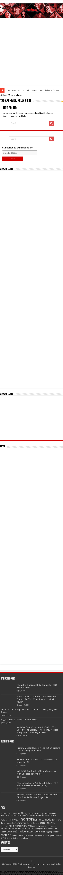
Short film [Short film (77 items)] (11, 832)
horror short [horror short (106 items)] (46, 823)
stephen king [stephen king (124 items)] (42, 831)
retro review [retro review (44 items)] (12, 829)
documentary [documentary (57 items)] (13, 816)
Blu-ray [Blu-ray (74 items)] (24, 813)
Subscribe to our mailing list (17, 147)
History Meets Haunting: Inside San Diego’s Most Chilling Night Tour (32, 90)
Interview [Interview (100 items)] (28, 826)
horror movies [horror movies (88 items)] (19, 823)
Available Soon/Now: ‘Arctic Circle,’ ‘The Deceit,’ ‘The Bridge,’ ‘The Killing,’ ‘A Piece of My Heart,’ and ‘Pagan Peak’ (37, 730)
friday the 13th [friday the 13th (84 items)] (42, 815)
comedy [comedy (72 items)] (39, 813)
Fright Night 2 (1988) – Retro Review (19, 719)
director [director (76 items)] (4, 815)
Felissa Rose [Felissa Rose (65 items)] (30, 815)
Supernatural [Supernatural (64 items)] (54, 832)
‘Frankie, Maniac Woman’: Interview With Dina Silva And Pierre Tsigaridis (37, 796)
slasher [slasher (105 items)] (31, 831)
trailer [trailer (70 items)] (13, 835)
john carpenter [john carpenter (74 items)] (39, 826)
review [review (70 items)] (19, 829)
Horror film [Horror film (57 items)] (56, 820)
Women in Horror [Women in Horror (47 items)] (13, 838)
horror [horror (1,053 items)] (26, 819)
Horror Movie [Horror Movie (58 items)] (6, 823)
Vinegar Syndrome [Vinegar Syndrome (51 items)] (50, 835)
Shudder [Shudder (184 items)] (21, 831)
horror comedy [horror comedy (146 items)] (42, 819)
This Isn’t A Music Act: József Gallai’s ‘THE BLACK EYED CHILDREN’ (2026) (37, 784)
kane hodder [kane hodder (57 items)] (52, 826)
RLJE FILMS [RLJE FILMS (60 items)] (27, 829)
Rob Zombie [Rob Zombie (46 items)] (48, 829)
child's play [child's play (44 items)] (32, 813)
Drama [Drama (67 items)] (22, 815)
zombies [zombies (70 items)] (24, 838)
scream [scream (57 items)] (4, 832)
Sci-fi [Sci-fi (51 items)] (55, 829)
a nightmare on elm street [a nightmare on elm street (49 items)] (11, 813)
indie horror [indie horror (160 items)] (15, 825)
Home (3, 95)
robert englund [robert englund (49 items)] (37, 829)
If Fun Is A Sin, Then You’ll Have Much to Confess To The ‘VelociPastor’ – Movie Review (36, 699)
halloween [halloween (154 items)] (14, 819)
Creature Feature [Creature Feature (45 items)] (50, 813)
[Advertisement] (31, 54)
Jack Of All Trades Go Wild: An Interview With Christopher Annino (36, 772)
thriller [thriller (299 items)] (6, 835)
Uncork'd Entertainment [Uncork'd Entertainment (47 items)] (25, 835)
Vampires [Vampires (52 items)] (39, 835)
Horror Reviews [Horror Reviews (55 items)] (33, 823)
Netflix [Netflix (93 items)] (4, 828)
